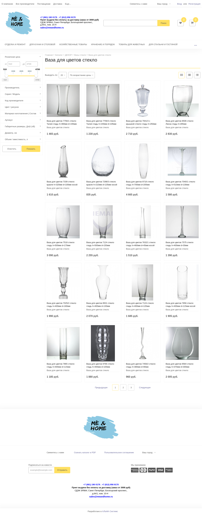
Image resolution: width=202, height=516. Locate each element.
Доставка (57, 4)
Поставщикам (43, 4)
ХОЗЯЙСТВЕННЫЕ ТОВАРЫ (73, 46)
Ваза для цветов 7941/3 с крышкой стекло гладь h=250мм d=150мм (141, 125)
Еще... (68, 4)
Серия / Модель (12, 95)
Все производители (25, 4)
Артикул (8, 121)
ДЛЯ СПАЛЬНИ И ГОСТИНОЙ (163, 46)
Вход (179, 4)
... (195, 46)
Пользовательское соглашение (119, 454)
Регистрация (194, 4)
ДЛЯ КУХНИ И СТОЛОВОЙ (42, 46)
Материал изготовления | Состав (20, 115)
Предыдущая (101, 389)
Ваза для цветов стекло (58, 129)
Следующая (145, 389)
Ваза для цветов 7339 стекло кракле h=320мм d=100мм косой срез (62, 186)
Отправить (62, 471)
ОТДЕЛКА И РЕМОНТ (15, 46)
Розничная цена (12, 58)
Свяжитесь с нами (55, 454)
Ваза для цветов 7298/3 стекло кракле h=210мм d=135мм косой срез (101, 186)
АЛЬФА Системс (110, 513)
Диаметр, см (11, 134)
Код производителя (14, 102)
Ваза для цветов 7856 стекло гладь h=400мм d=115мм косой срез (180, 308)
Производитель (12, 89)
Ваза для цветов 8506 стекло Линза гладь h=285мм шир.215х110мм (179, 125)
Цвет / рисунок (12, 108)
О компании (7, 4)
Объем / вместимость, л (16, 141)
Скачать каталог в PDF (85, 454)
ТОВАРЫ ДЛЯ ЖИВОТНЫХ (132, 46)
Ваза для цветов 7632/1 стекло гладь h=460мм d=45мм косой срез (141, 247)
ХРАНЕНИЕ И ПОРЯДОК (103, 46)
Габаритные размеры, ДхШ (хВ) (20, 128)
